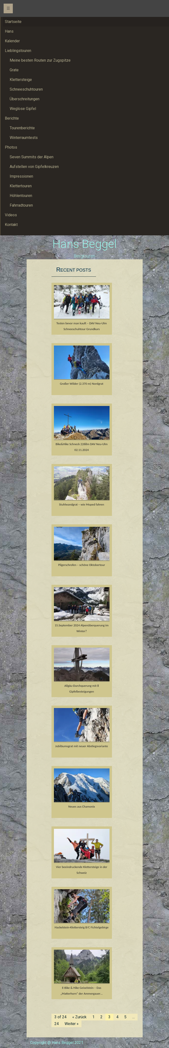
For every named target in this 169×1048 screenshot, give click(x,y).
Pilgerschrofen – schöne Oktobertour (81, 565)
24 (56, 1023)
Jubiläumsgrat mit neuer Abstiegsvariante (81, 746)
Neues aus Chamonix (81, 806)
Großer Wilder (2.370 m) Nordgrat (81, 383)
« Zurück (79, 1017)
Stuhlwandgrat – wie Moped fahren (81, 504)
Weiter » (72, 1023)
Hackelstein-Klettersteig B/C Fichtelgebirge (82, 927)
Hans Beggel (84, 244)
